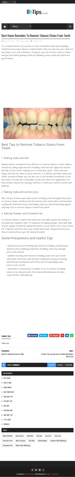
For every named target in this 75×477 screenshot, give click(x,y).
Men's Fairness (20, 440)
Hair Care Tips (8, 397)
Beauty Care (7, 383)
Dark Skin (30, 436)
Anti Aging (7, 378)
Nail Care (6, 406)
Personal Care (8, 410)
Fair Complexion (9, 392)
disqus (60, 365)
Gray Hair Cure (8, 440)
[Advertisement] (37, 306)
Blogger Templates (51, 474)
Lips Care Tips (8, 401)
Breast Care (20, 436)
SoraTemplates (29, 474)
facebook (68, 365)
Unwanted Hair (7, 445)
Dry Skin (39, 436)
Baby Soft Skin (7, 436)
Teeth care (37, 41)
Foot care (58, 436)
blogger (52, 365)
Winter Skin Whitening (23, 445)
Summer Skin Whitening (58, 440)
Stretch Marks (42, 440)
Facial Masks (7, 387)
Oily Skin (32, 440)
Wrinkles (6, 424)
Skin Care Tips (8, 415)
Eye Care (48, 436)
